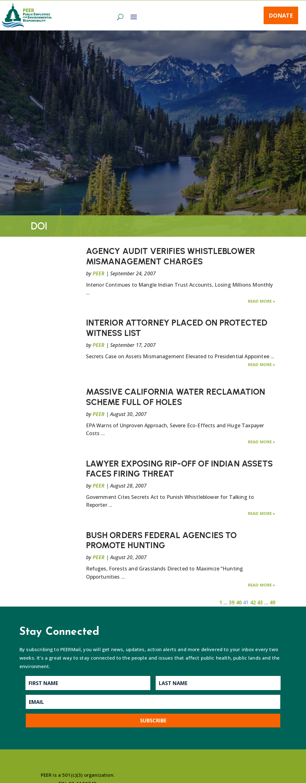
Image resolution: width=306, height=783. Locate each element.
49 (272, 602)
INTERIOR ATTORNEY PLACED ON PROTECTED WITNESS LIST (177, 327)
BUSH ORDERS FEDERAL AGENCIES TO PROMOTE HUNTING (161, 540)
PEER (99, 273)
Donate (281, 15)
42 (253, 602)
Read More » (262, 301)
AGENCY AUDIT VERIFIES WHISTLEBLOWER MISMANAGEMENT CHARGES (170, 256)
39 (231, 602)
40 (239, 602)
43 (260, 602)
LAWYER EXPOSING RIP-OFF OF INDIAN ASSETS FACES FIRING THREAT (179, 468)
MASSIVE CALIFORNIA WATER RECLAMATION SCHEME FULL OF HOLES (176, 396)
